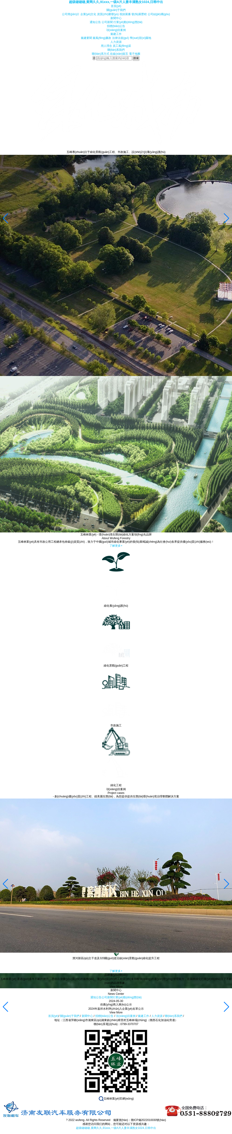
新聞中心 (116, 18)
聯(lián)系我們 (116, 49)
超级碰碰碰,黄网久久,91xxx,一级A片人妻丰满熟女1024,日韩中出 (116, 2)
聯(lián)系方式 (100, 53)
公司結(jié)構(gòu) (159, 14)
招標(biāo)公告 (116, 26)
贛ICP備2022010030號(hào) (148, 1120)
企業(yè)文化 (88, 14)
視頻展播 (125, 14)
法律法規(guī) (120, 38)
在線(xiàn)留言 (119, 53)
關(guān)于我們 (116, 10)
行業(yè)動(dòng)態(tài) (127, 22)
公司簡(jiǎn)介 (70, 14)
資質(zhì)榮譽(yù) (108, 14)
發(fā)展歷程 (139, 14)
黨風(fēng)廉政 (102, 38)
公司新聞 (107, 22)
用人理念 (106, 45)
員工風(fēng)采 (122, 45)
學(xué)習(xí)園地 (140, 38)
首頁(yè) (116, 6)
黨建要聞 (86, 38)
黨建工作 (116, 34)
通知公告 (95, 22)
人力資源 (116, 42)
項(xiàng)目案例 (116, 30)
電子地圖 (134, 53)
